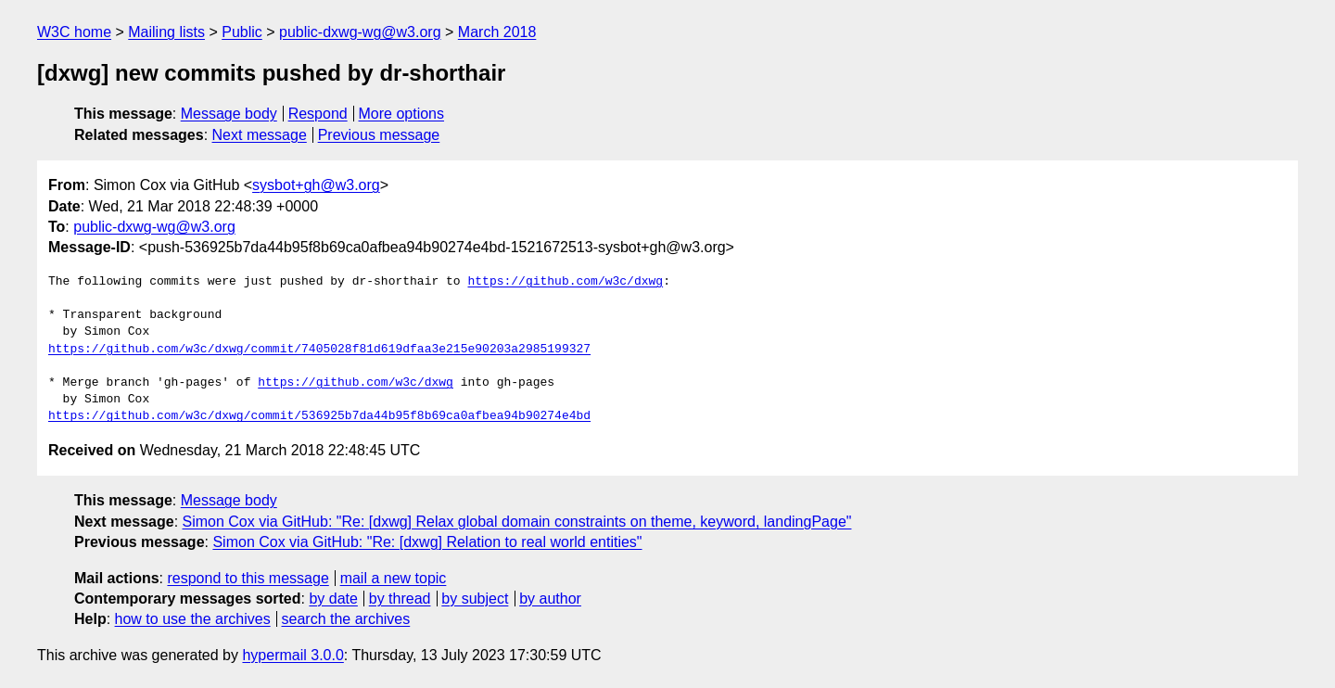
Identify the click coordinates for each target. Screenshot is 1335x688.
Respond (318, 113)
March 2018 (497, 32)
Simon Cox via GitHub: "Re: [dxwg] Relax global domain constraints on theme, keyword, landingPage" (517, 521)
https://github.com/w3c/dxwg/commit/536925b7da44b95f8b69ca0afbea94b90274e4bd (319, 416)
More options (402, 113)
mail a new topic (393, 578)
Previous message (379, 135)
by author (550, 598)
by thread (400, 598)
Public (242, 32)
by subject (474, 598)
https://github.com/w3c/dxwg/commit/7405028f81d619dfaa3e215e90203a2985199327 (319, 349)
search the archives (346, 619)
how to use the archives (193, 619)
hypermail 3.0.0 (292, 655)
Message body (229, 113)
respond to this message (247, 578)
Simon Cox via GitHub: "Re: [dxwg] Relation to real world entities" (427, 542)
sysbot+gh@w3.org (316, 185)
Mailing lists (166, 32)
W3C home (74, 32)
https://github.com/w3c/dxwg (565, 282)
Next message (259, 135)
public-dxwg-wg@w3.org (360, 32)
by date (333, 598)
